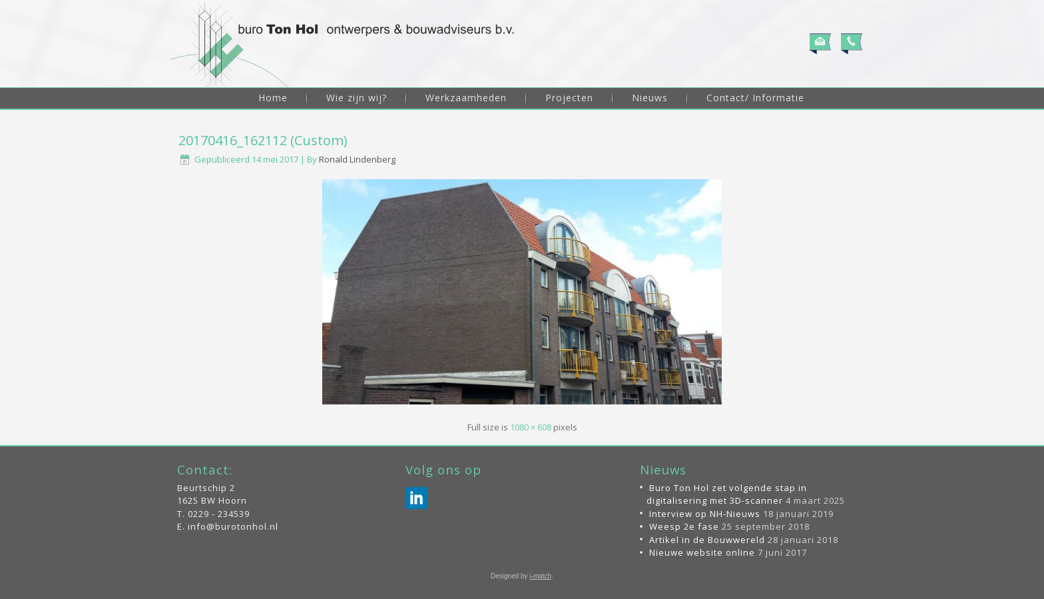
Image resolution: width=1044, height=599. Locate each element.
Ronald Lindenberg (357, 159)
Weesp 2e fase (684, 526)
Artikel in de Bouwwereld (707, 540)
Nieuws (650, 97)
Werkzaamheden (466, 97)
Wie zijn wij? (356, 97)
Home (273, 97)
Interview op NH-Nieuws (704, 514)
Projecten (569, 97)
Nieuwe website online (702, 552)
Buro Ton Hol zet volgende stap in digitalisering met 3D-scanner (727, 494)
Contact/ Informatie (755, 97)
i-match (540, 576)
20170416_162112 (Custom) (263, 140)
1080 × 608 (530, 427)
